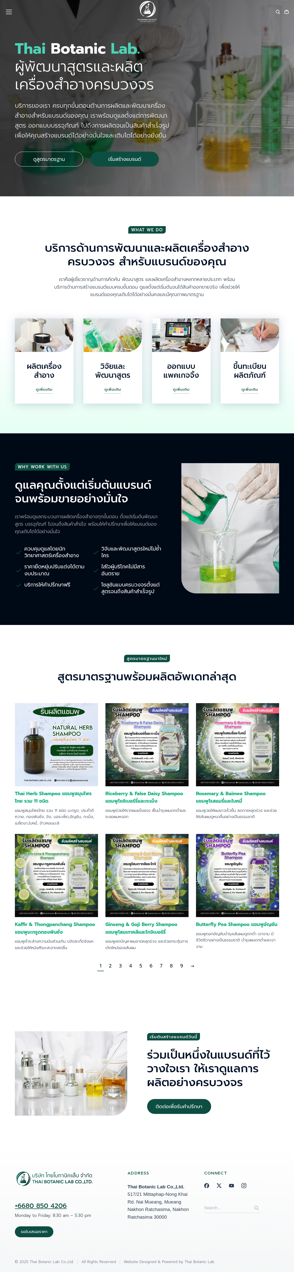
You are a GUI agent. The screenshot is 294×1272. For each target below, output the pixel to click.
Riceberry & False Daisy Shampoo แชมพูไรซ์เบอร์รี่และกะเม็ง (144, 797)
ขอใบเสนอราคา (34, 1231)
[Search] (256, 1208)
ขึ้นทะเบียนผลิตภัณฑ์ (249, 371)
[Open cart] (286, 11)
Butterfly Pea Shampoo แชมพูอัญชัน (236, 924)
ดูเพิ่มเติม (44, 389)
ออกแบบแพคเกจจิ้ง (181, 371)
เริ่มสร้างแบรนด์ (124, 159)
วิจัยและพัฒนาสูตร (112, 371)
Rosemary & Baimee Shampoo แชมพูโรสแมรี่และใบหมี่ (231, 797)
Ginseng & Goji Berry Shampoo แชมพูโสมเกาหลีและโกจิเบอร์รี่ (141, 928)
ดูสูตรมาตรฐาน (49, 159)
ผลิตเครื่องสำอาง (44, 371)
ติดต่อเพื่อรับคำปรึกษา (179, 1106)
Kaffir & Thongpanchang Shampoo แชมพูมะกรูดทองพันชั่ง (55, 928)
